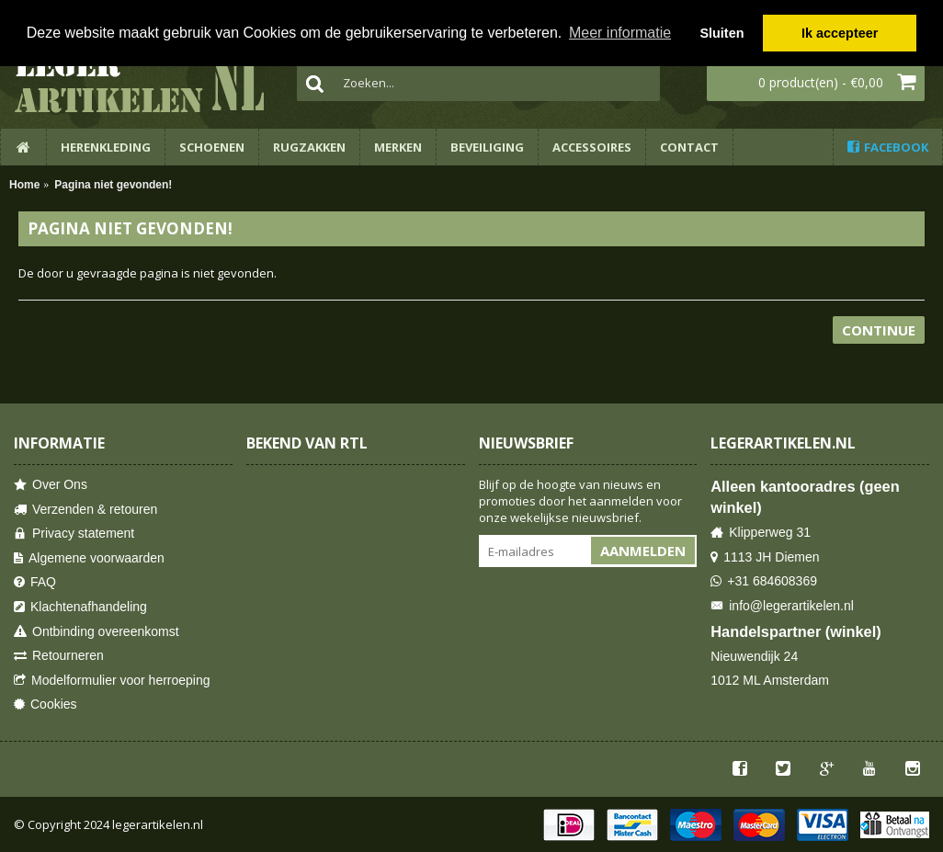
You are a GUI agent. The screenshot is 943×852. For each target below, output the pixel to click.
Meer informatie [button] (620, 32)
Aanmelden (643, 550)
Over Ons (50, 485)
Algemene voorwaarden (89, 558)
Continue (878, 330)
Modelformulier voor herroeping (112, 680)
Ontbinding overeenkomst (96, 632)
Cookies (45, 704)
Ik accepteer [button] (839, 33)
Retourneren (59, 656)
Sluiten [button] (721, 33)
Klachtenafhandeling (80, 607)
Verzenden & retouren (85, 509)
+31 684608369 (763, 581)
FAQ (35, 582)
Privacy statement (74, 533)
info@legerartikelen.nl (782, 606)
